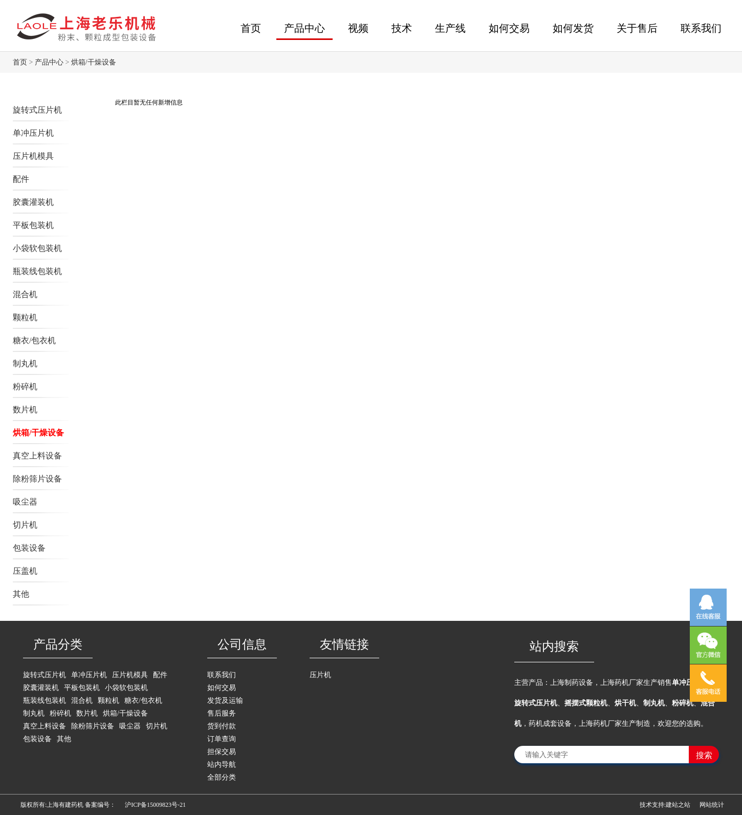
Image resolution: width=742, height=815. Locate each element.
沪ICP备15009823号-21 (155, 804)
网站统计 (712, 804)
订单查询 (221, 739)
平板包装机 (33, 225)
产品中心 (304, 28)
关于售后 (637, 28)
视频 (358, 28)
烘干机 (625, 703)
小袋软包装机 (37, 248)
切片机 (25, 524)
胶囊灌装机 (33, 202)
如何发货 (573, 28)
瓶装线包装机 (37, 271)
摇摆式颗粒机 (585, 703)
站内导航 (221, 764)
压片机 (320, 675)
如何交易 (509, 28)
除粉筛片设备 (37, 478)
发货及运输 (225, 700)
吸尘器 (25, 501)
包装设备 (29, 548)
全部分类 (221, 777)
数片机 (25, 409)
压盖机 (25, 571)
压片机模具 (33, 156)
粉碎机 (25, 386)
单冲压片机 (33, 133)
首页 (251, 28)
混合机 (25, 294)
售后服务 (221, 713)
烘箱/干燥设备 (93, 62)
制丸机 (25, 363)
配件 (21, 179)
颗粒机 (25, 317)
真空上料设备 (37, 455)
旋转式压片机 (37, 110)
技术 (401, 28)
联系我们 (701, 28)
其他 (21, 594)
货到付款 (221, 726)
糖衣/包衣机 (34, 340)
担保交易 (221, 752)
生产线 (450, 28)
